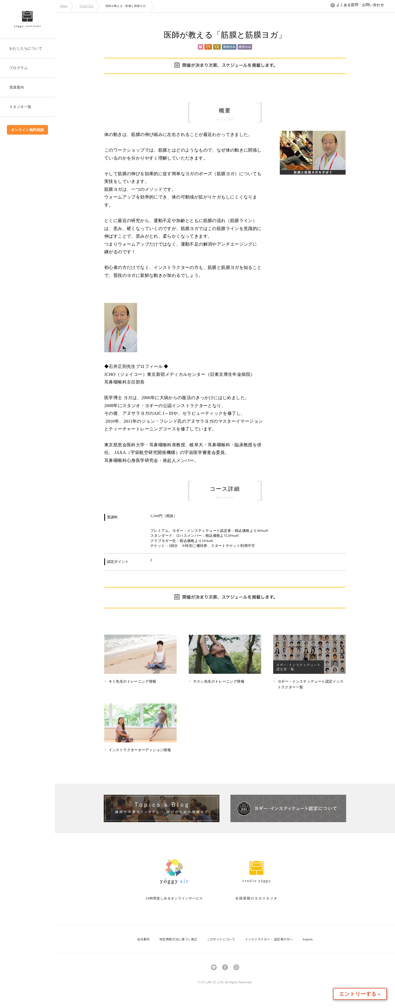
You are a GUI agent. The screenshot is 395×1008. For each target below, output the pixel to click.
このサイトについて (221, 939)
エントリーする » (363, 994)
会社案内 (143, 939)
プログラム (86, 5)
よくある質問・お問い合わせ (357, 5)
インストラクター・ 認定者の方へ (269, 939)
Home (63, 5)
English (307, 939)
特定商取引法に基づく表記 (178, 939)
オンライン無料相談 (27, 130)
